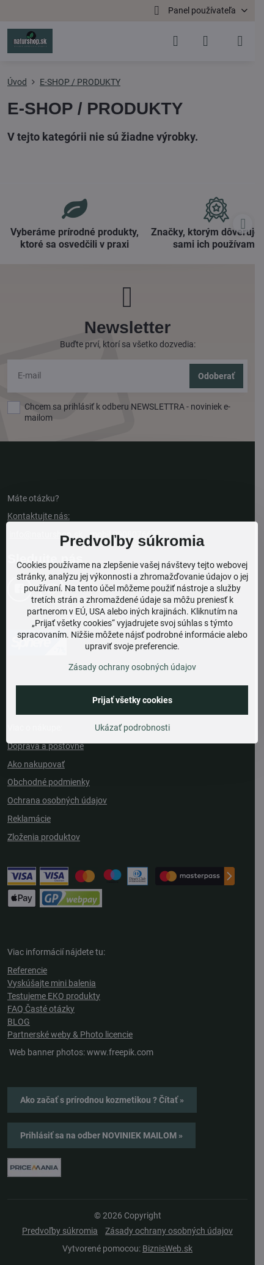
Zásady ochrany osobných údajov (132, 667)
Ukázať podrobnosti (132, 727)
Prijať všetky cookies (132, 700)
